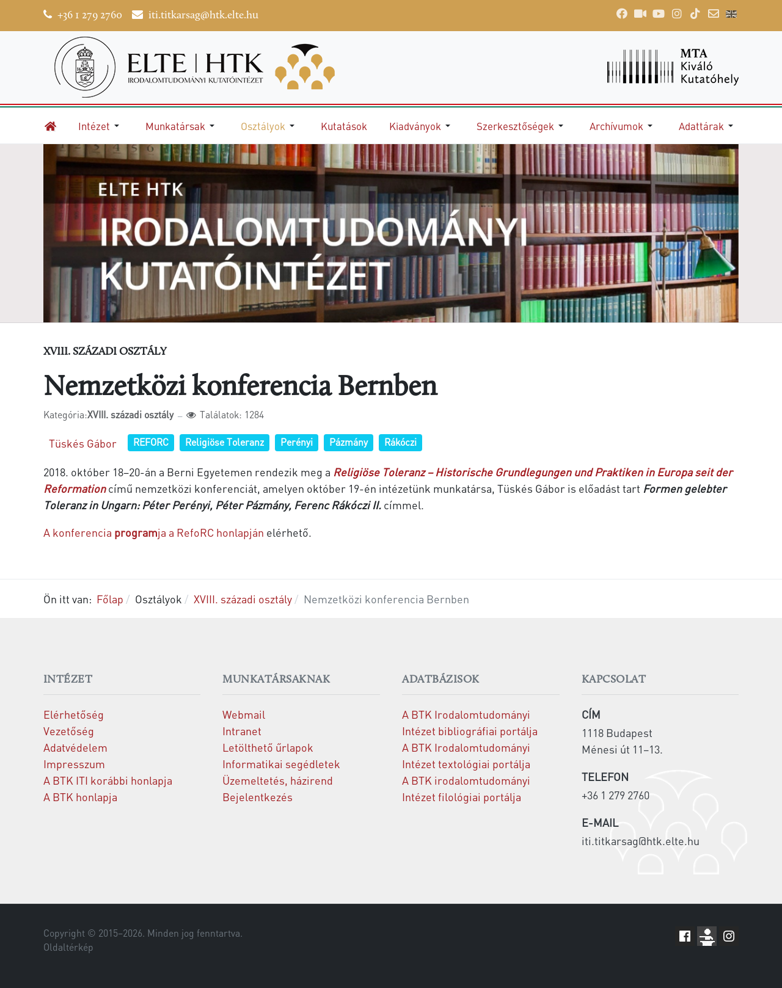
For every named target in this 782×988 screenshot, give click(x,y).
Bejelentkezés (257, 797)
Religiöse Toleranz (224, 442)
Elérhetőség (73, 714)
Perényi (296, 442)
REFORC (151, 442)
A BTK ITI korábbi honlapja (107, 780)
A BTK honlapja (80, 797)
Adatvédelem (75, 747)
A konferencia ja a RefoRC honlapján (153, 532)
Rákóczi (400, 442)
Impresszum (74, 764)
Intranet (241, 731)
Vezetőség (68, 731)
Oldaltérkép (68, 947)
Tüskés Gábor (83, 443)
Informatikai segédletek (281, 764)
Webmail (243, 714)
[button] (100, 125)
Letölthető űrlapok (267, 747)
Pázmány (348, 442)
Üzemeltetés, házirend (277, 780)
